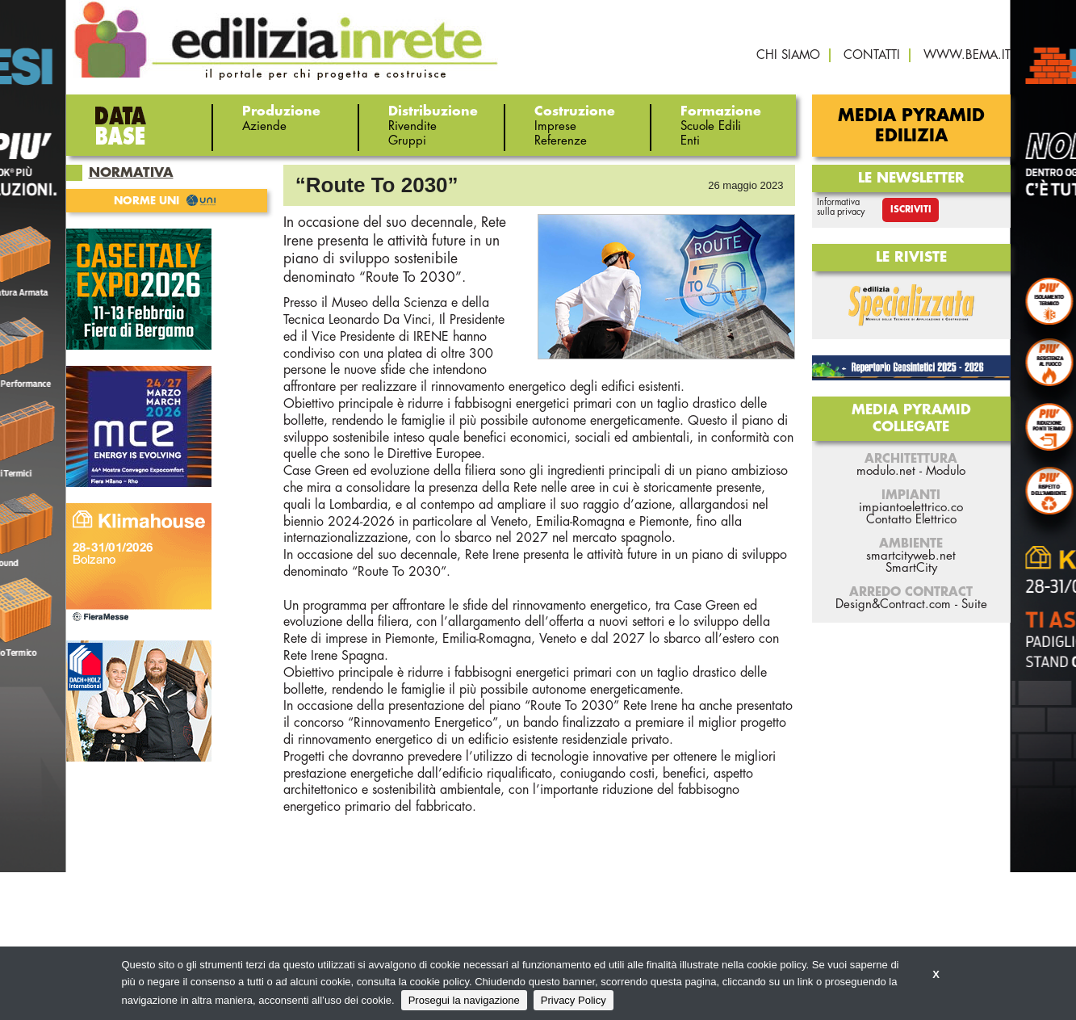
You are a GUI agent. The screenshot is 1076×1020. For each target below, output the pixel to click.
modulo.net (885, 471)
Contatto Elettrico (911, 520)
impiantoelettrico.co (911, 508)
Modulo (945, 471)
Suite (974, 604)
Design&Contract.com (893, 604)
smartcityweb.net (911, 556)
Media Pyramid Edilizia (911, 126)
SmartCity (911, 568)
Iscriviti (911, 209)
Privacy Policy (573, 1000)
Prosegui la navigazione (464, 1000)
